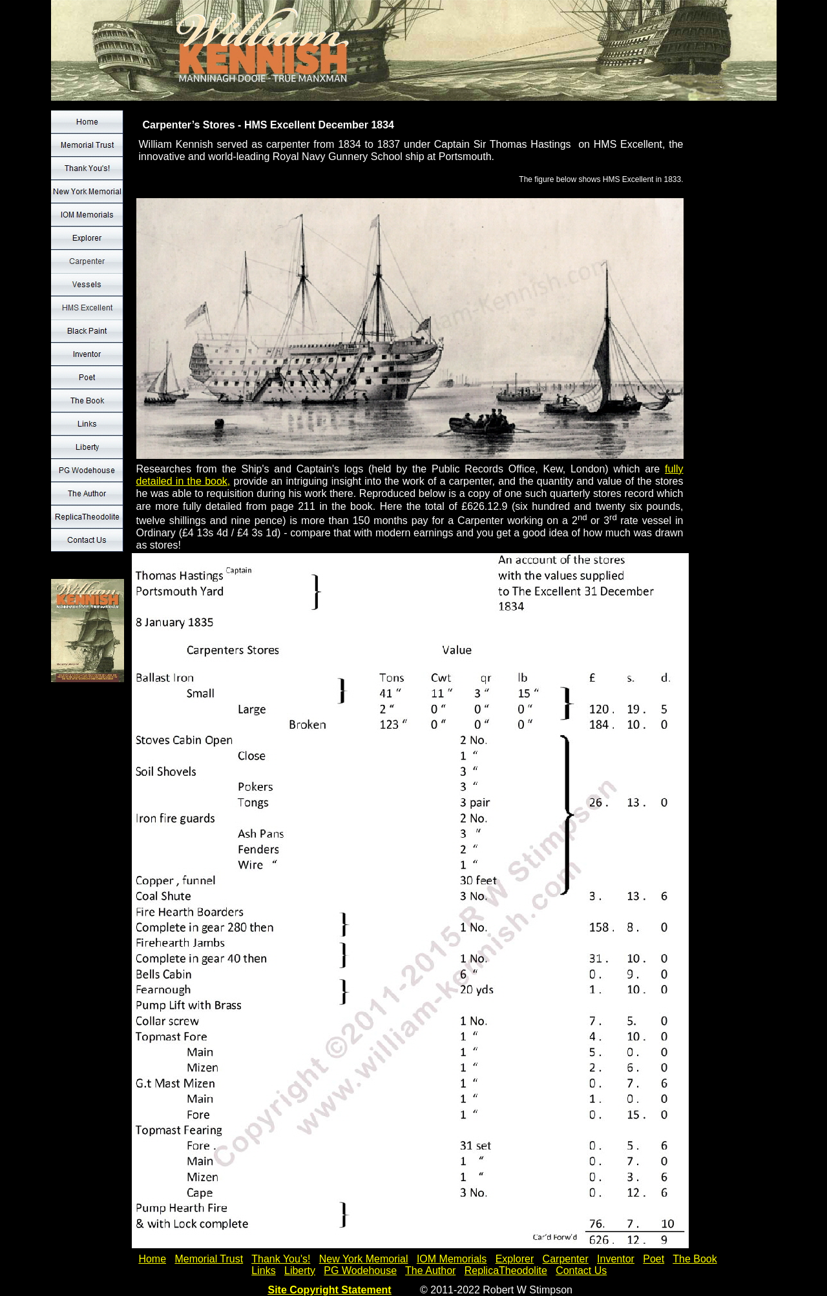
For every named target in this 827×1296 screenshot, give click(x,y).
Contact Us (581, 1270)
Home (152, 1258)
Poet (653, 1258)
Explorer (515, 1258)
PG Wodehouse (360, 1270)
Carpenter (566, 1258)
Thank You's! (280, 1258)
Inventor (615, 1258)
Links (263, 1270)
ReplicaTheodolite (506, 1270)
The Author (430, 1270)
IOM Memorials (452, 1258)
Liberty (299, 1270)
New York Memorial (363, 1258)
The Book (695, 1258)
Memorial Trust (208, 1258)
